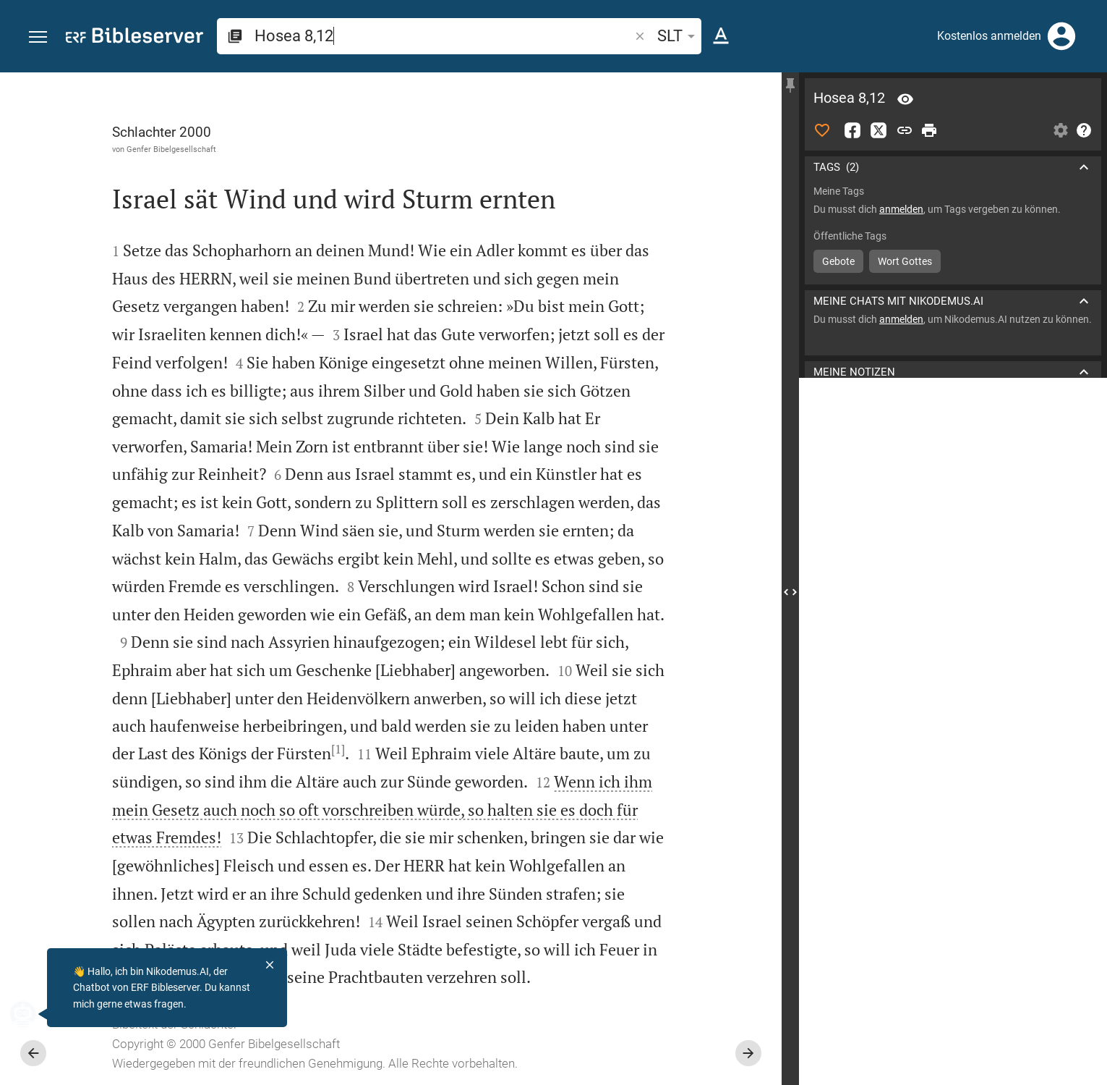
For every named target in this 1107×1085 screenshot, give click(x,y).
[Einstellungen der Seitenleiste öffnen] (1060, 130)
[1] (338, 749)
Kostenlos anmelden (989, 36)
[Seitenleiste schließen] (790, 591)
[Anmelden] (1061, 36)
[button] (38, 37)
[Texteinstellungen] (721, 36)
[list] (953, 534)
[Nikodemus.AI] (33, 1014)
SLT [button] (678, 36)
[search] (443, 36)
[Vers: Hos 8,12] (905, 99)
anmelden (901, 209)
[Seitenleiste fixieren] (790, 85)
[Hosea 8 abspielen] (953, 779)
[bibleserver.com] (134, 38)
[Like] (822, 130)
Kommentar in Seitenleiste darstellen (933, 470)
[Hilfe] (1083, 130)
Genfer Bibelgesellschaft (171, 149)
